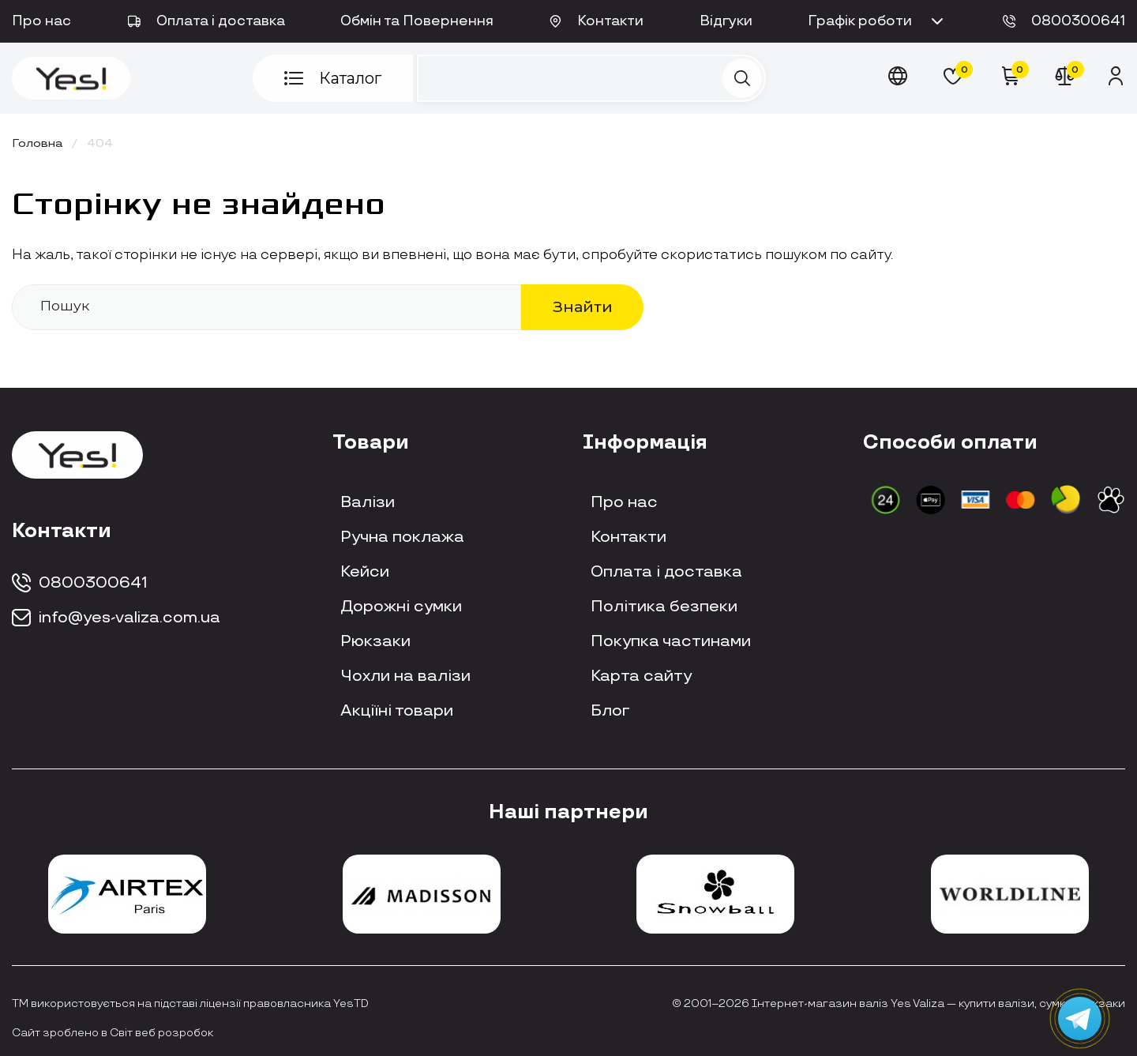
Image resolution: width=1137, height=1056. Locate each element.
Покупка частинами (671, 641)
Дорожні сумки (401, 606)
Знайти (583, 306)
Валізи (367, 502)
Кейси (364, 571)
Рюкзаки (375, 641)
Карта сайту (641, 676)
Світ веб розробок (161, 1033)
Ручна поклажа (402, 537)
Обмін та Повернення (416, 21)
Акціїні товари (396, 710)
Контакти (597, 21)
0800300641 (1064, 21)
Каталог (332, 78)
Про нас (41, 21)
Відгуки (726, 21)
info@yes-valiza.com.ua (116, 617)
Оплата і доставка (206, 21)
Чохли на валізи (405, 676)
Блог (610, 710)
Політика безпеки (664, 606)
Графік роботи (877, 21)
